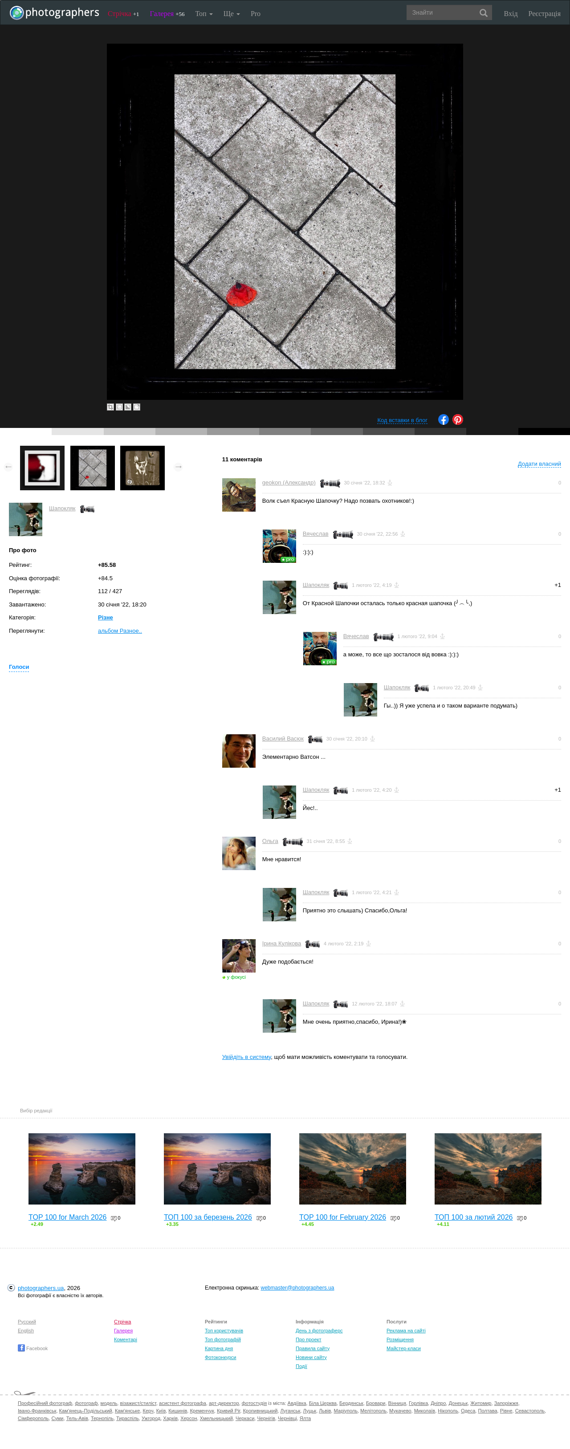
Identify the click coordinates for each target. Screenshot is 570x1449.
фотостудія (254, 1403)
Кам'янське (127, 1410)
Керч (148, 1410)
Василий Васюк (283, 738)
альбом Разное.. (120, 630)
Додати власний (539, 463)
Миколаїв (425, 1410)
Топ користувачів (224, 1330)
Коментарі (125, 1339)
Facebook (33, 1348)
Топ (203, 13)
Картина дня (219, 1348)
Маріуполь (345, 1410)
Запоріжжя (506, 1403)
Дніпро (438, 1403)
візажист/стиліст (138, 1403)
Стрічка (123, 13)
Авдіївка (297, 1403)
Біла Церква (323, 1403)
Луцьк (309, 1410)
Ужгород (151, 1418)
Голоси (19, 666)
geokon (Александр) (289, 482)
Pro (256, 13)
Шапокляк (62, 508)
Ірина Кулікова (281, 943)
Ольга (270, 841)
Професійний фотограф (45, 1403)
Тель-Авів (77, 1418)
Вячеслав (316, 533)
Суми (57, 1418)
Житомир (480, 1403)
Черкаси (245, 1418)
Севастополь (530, 1410)
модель (109, 1403)
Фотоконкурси (220, 1357)
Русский (27, 1321)
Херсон (188, 1418)
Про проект (308, 1339)
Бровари (376, 1403)
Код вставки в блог (402, 420)
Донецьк (458, 1403)
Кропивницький (260, 1410)
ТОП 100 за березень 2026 (208, 1217)
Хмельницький (216, 1418)
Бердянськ (351, 1403)
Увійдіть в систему (246, 1057)
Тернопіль (102, 1418)
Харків (170, 1418)
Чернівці (287, 1418)
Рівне (506, 1410)
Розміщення (400, 1339)
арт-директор (224, 1403)
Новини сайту (311, 1357)
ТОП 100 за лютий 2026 (474, 1217)
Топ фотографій (223, 1339)
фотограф (86, 1403)
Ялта (305, 1418)
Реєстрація (545, 13)
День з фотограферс (319, 1330)
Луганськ (290, 1410)
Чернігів (266, 1418)
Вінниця (397, 1403)
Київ (161, 1410)
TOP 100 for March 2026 (67, 1217)
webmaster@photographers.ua (297, 1288)
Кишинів (177, 1410)
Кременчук (202, 1410)
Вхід (511, 13)
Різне (105, 617)
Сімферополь (33, 1418)
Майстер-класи (404, 1348)
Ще (232, 13)
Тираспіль (127, 1418)
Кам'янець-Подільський (85, 1410)
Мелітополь (373, 1410)
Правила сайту (313, 1348)
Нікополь (448, 1410)
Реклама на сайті (406, 1330)
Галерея (167, 13)
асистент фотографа (182, 1403)
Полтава (487, 1410)
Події (301, 1366)
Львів (325, 1410)
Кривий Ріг (228, 1410)
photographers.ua (41, 1288)
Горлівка (418, 1403)
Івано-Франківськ (37, 1410)
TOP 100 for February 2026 (342, 1217)
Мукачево (400, 1410)
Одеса (468, 1410)
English (26, 1330)
